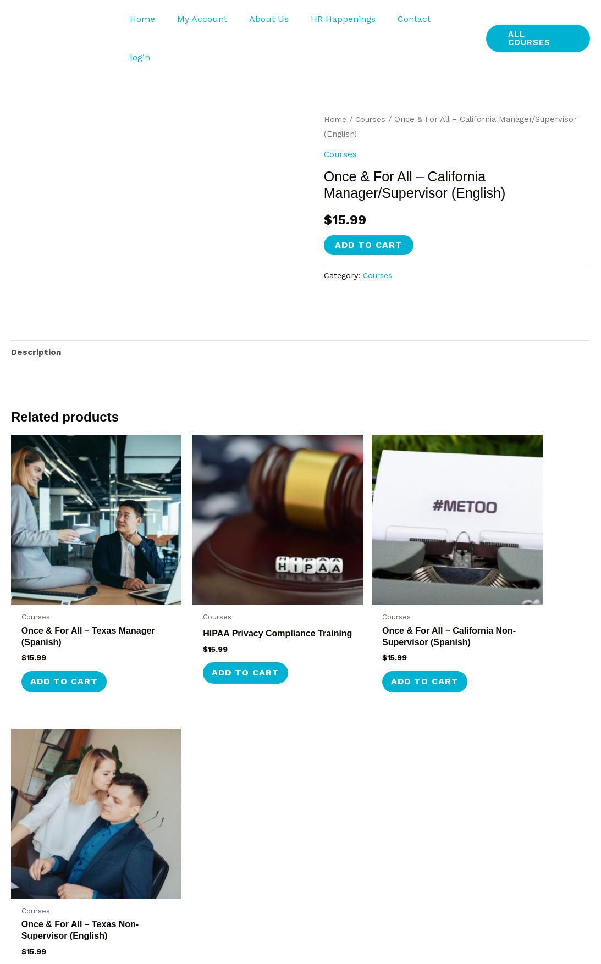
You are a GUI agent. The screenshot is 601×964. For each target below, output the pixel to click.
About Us (273, 21)
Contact (409, 21)
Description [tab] (36, 319)
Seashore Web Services (549, 954)
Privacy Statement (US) (509, 798)
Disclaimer (482, 850)
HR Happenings (342, 21)
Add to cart (368, 211)
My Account (210, 21)
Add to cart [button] (66, 616)
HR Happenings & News (509, 771)
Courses (372, 86)
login (453, 21)
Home (155, 21)
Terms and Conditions (506, 824)
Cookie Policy (488, 876)
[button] (536, 21)
